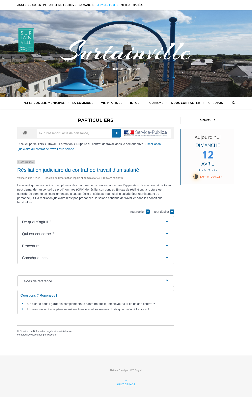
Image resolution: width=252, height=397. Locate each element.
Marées (138, 5)
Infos (134, 103)
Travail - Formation (60, 144)
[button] (95, 222)
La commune (82, 103)
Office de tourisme (62, 5)
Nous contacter (185, 103)
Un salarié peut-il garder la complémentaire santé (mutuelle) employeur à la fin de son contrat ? (91, 303)
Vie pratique (111, 103)
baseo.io (51, 334)
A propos (215, 103)
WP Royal (136, 370)
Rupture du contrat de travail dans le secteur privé (110, 144)
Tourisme (155, 103)
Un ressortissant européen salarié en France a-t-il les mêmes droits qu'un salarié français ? (88, 309)
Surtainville (126, 51)
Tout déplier (163, 211)
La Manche (86, 5)
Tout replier (139, 211)
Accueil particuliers (32, 144)
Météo (125, 5)
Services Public (107, 5)
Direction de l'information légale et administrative (46, 331)
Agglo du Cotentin (31, 5)
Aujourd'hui (208, 137)
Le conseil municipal (47, 103)
